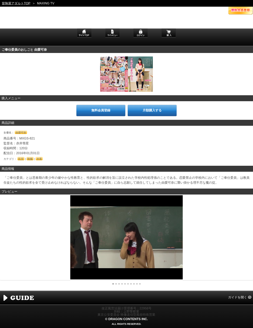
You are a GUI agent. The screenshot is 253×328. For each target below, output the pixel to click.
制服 (30, 158)
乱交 (21, 158)
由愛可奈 (21, 132)
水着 (39, 158)
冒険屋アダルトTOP (16, 3)
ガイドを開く (237, 297)
